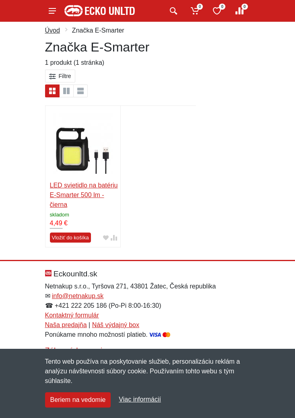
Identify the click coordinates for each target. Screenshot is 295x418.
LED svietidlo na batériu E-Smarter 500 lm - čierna (84, 195)
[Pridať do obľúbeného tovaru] (106, 238)
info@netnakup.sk (77, 295)
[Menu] (52, 11)
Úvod (52, 30)
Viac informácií (140, 399)
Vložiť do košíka (70, 238)
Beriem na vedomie (78, 399)
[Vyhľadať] (172, 10)
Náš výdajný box (115, 324)
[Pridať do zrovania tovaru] (114, 238)
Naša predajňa (66, 324)
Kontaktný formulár (72, 315)
